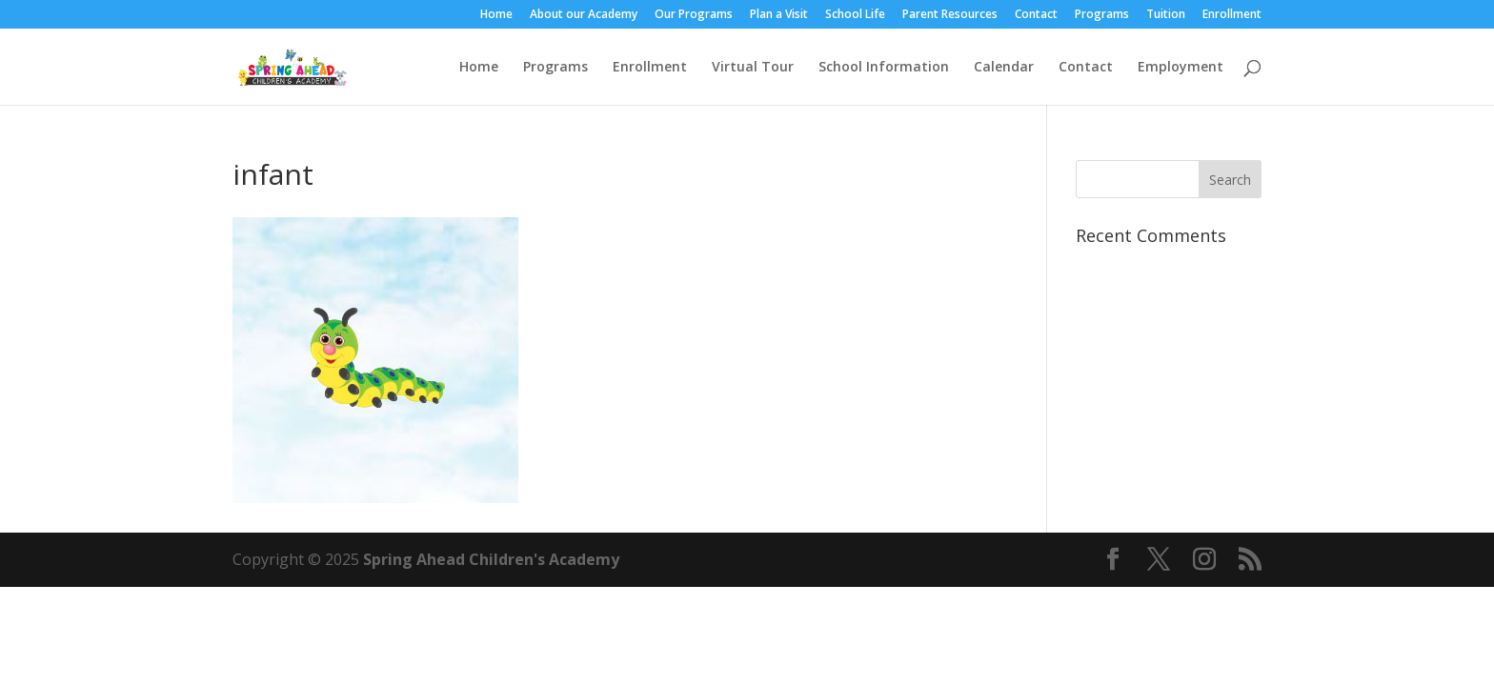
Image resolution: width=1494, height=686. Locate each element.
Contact (1036, 15)
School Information (883, 67)
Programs (1102, 15)
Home (496, 15)
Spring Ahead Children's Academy (491, 559)
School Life (855, 15)
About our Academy (583, 15)
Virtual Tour (753, 67)
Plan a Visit (779, 15)
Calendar (1004, 67)
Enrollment (1232, 15)
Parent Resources (950, 15)
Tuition (1165, 15)
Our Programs (694, 15)
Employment (1180, 67)
